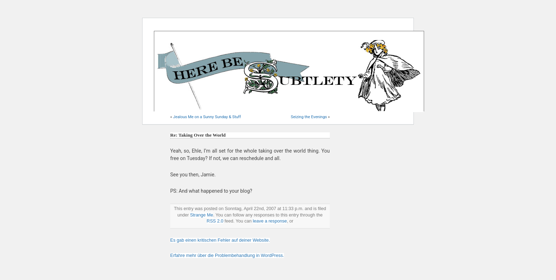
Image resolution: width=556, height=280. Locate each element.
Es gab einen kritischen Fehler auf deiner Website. (220, 240)
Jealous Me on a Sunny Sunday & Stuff (207, 117)
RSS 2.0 (215, 221)
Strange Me (201, 215)
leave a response (270, 221)
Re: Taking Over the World (198, 135)
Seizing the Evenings (309, 117)
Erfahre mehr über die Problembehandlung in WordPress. (227, 255)
